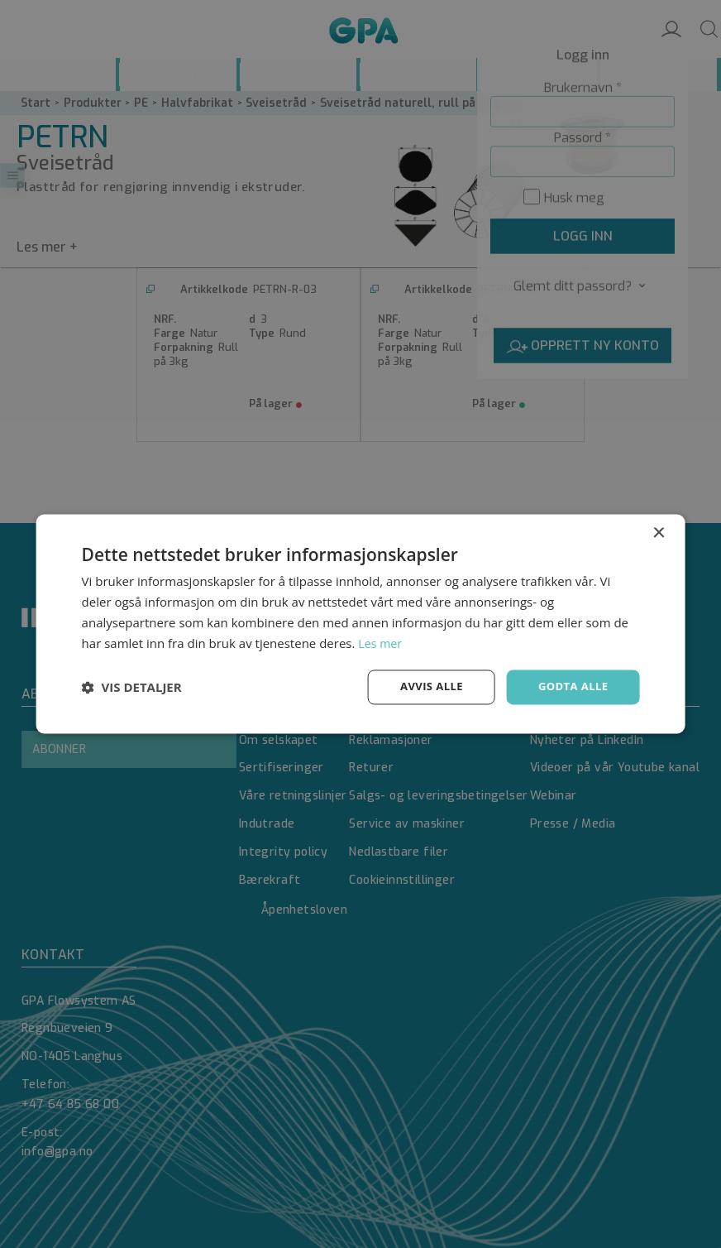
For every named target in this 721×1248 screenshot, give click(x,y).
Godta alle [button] (570, 686)
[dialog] (360, 624)
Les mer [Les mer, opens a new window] (381, 642)
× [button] (658, 532)
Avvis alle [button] (424, 686)
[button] (132, 687)
